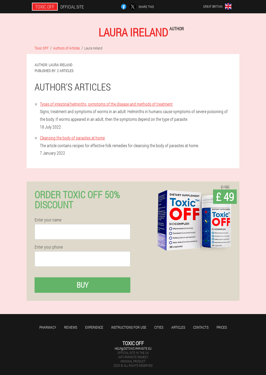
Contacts (201, 327)
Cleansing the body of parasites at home (72, 138)
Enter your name (48, 220)
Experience (94, 327)
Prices (222, 327)
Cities (158, 327)
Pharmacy (47, 327)
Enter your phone (49, 247)
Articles (178, 327)
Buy (82, 285)
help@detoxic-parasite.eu (133, 348)
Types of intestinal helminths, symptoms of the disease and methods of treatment (106, 104)
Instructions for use (128, 327)
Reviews (70, 327)
